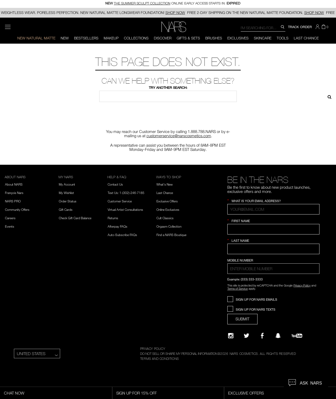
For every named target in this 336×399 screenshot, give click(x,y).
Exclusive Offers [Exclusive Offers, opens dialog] (246, 393)
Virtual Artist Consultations (125, 209)
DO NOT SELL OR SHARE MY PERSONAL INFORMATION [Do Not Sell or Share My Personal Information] (178, 353)
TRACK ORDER (300, 27)
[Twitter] (246, 335)
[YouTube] (296, 335)
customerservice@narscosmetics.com (178, 135)
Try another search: (168, 87)
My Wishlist (66, 193)
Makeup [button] (111, 38)
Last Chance (306, 38)
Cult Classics (165, 218)
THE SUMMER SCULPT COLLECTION (142, 4)
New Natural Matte (36, 38)
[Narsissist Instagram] (230, 335)
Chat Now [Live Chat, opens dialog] (14, 393)
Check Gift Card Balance (75, 218)
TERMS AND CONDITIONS (159, 358)
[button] (318, 27)
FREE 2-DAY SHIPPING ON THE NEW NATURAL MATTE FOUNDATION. (255, 12)
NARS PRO (13, 201)
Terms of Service (237, 288)
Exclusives (238, 38)
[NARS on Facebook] (262, 335)
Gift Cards (65, 209)
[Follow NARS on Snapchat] (278, 335)
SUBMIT (242, 318)
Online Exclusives (167, 209)
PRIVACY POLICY (152, 348)
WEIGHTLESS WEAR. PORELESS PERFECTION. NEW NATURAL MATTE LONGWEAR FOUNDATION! (93, 12)
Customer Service (120, 201)
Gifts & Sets (188, 38)
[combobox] (263, 27)
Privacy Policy (302, 285)
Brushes (213, 38)
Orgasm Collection (168, 226)
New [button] (65, 38)
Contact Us (115, 184)
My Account (67, 184)
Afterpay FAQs (117, 226)
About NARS (14, 184)
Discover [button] (162, 38)
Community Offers (17, 209)
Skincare (262, 38)
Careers (10, 218)
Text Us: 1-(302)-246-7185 (126, 193)
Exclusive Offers (167, 201)
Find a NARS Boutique (171, 235)
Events (9, 226)
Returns (113, 218)
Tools (282, 38)
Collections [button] (136, 38)
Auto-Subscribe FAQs (122, 235)
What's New (164, 184)
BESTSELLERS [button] (86, 38)
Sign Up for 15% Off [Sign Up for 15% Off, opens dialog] (136, 393)
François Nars (14, 193)
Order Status (67, 201)
